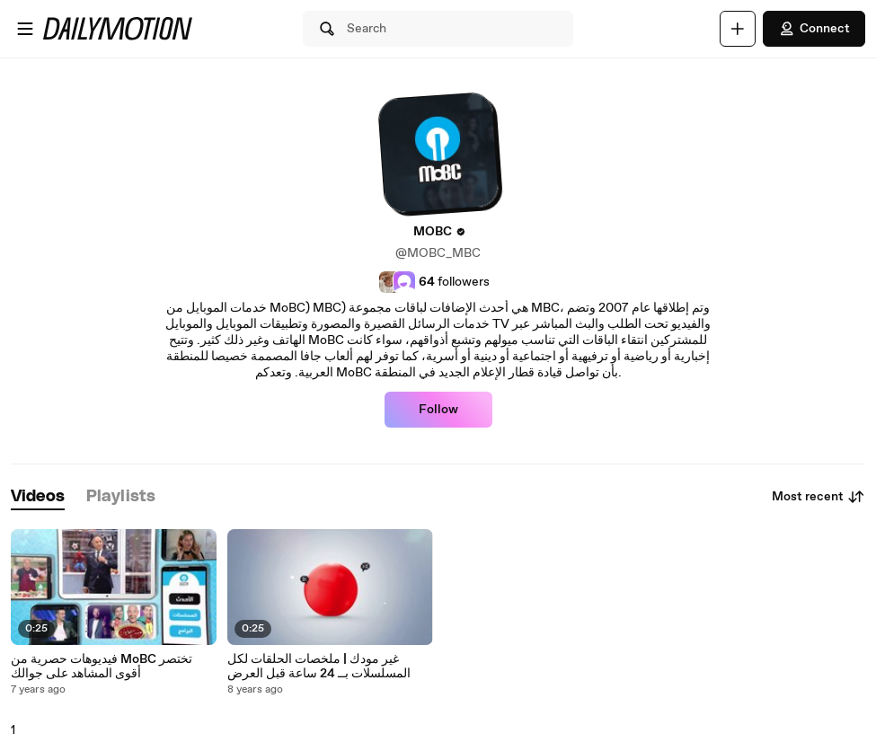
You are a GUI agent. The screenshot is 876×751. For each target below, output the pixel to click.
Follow (438, 410)
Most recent (818, 497)
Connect (814, 29)
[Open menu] (25, 29)
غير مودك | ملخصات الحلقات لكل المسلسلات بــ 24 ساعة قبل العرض (319, 666)
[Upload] (738, 29)
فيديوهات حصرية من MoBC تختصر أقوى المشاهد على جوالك (101, 666)
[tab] (38, 497)
